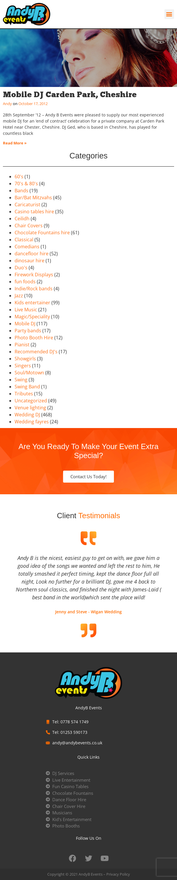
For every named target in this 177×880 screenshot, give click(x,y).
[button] (169, 14)
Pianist (22, 344)
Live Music (26, 309)
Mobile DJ (25, 323)
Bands (21, 190)
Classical (24, 239)
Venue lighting (30, 407)
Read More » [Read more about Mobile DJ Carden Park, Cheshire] (15, 143)
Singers (23, 365)
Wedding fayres (32, 421)
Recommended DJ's (36, 351)
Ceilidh (22, 218)
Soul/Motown (29, 372)
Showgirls (25, 358)
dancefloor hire (31, 253)
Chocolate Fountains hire (42, 232)
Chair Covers (29, 225)
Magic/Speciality (32, 316)
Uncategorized (31, 400)
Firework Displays (34, 274)
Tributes (24, 393)
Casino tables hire (34, 211)
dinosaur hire (29, 260)
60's (19, 176)
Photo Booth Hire (34, 337)
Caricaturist (27, 204)
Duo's (21, 267)
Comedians (27, 246)
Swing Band (27, 386)
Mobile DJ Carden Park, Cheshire (70, 94)
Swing (21, 379)
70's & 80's (26, 183)
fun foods (25, 281)
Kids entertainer (32, 302)
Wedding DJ (27, 414)
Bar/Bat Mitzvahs (33, 197)
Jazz (19, 295)
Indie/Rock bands (34, 288)
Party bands (28, 330)
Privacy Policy (118, 874)
